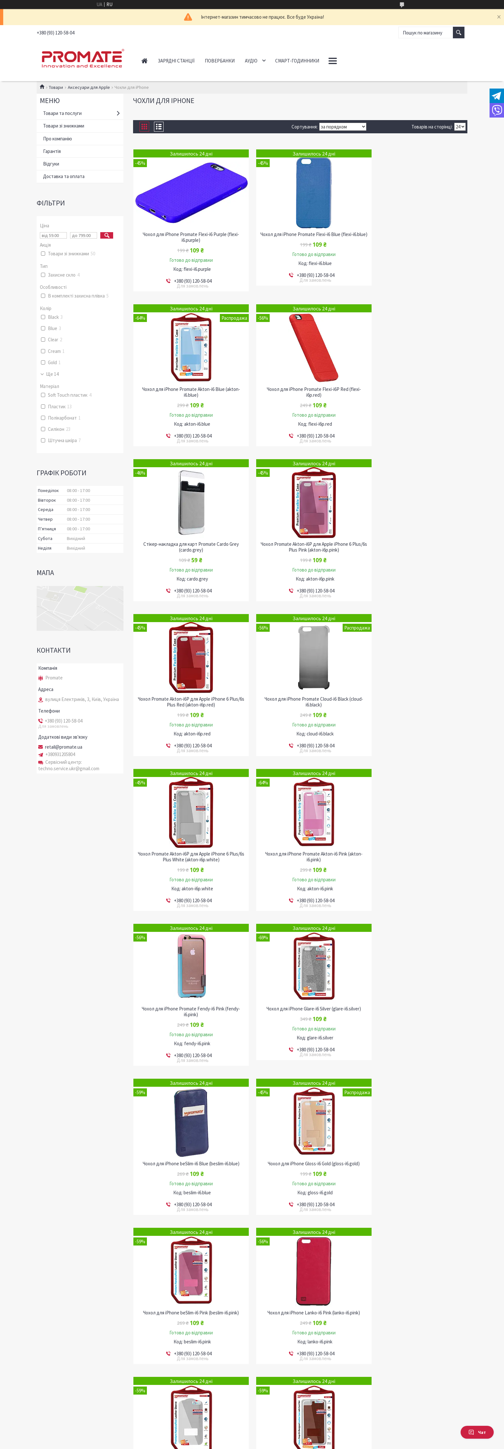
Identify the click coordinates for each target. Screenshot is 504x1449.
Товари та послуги (62, 113)
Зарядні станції (176, 61)
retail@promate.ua (63, 747)
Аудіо (251, 61)
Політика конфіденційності (284, 1442)
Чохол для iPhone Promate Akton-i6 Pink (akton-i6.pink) (186, 702)
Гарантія (52, 151)
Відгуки (51, 164)
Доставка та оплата (64, 176)
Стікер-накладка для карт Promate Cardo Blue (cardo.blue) (186, 1310)
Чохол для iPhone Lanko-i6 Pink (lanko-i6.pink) (186, 1003)
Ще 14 (52, 374)
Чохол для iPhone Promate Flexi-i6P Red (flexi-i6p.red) (187, 392)
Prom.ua (281, 1437)
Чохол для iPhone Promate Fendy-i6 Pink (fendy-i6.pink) (300, 702)
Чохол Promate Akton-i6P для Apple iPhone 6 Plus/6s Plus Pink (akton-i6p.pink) (414, 392)
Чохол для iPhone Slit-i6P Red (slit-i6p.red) (300, 1307)
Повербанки (220, 61)
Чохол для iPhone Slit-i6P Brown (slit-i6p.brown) (186, 1158)
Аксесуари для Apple (89, 87)
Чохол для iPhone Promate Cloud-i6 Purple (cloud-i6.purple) (414, 1310)
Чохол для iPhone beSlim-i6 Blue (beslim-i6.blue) (186, 854)
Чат (477, 1432)
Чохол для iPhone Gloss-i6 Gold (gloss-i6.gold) (300, 854)
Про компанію (57, 139)
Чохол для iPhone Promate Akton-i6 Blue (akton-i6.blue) (414, 237)
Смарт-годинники (297, 61)
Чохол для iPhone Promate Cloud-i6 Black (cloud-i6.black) (300, 547)
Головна (144, 61)
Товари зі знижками (63, 126)
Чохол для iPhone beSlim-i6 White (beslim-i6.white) (300, 1006)
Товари (56, 87)
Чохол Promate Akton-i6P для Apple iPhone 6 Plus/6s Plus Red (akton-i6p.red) (186, 547)
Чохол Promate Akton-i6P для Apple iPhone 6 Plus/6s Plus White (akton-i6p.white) (414, 547)
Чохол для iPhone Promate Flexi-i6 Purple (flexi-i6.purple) (186, 237)
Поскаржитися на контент (236, 1442)
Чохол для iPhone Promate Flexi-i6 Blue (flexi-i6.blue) (300, 237)
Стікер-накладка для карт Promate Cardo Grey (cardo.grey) (300, 392)
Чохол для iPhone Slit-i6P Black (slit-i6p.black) (300, 1158)
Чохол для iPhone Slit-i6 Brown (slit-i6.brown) (414, 1003)
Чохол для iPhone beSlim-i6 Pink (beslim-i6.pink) (414, 854)
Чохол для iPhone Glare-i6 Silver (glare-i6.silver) (414, 699)
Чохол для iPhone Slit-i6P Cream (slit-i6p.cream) (414, 1158)
